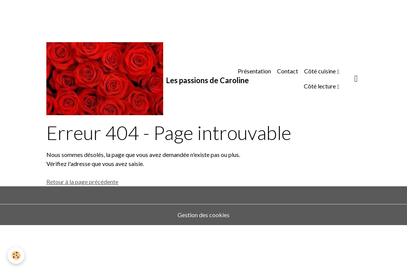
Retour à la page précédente (82, 181)
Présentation (254, 71)
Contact (287, 71)
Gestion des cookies (203, 214)
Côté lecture (320, 86)
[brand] (130, 78)
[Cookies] (16, 255)
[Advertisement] (137, 17)
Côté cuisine (320, 71)
